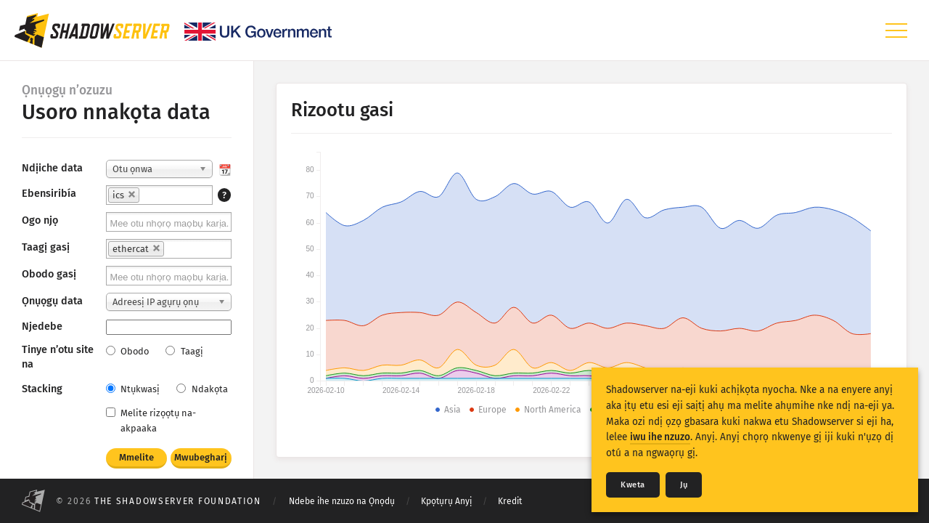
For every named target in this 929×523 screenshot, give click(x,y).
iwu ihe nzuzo (660, 437)
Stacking (42, 389)
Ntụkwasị (133, 389)
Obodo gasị (49, 274)
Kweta (633, 485)
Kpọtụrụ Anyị (446, 501)
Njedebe (42, 326)
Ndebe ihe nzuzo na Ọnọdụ (342, 501)
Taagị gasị (46, 247)
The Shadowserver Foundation (177, 501)
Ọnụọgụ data (52, 301)
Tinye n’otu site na (58, 357)
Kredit (510, 501)
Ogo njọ (40, 220)
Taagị (183, 351)
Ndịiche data (52, 168)
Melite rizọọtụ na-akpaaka (151, 421)
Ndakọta (201, 389)
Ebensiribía (49, 193)
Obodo (127, 351)
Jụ (683, 485)
